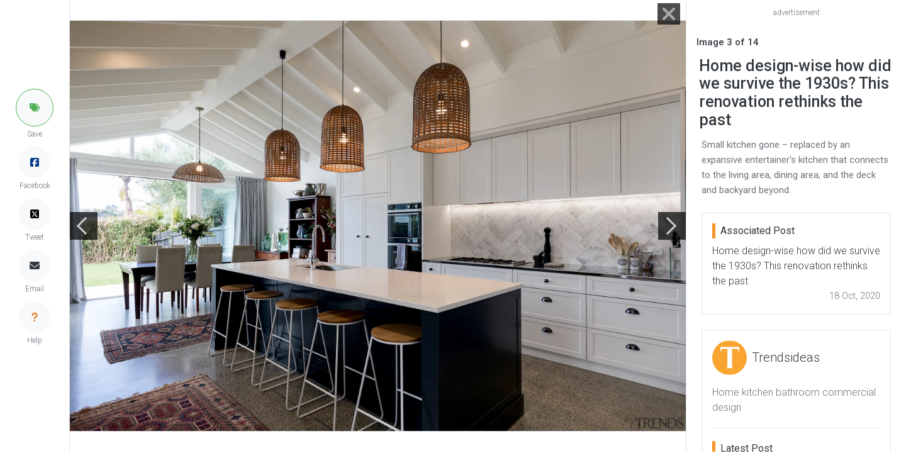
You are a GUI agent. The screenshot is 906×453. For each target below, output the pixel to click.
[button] (34, 107)
